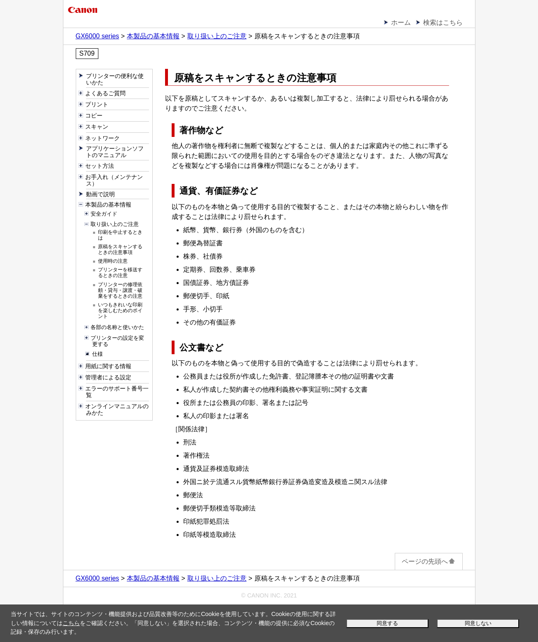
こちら (71, 623)
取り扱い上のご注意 (217, 36)
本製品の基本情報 (153, 36)
